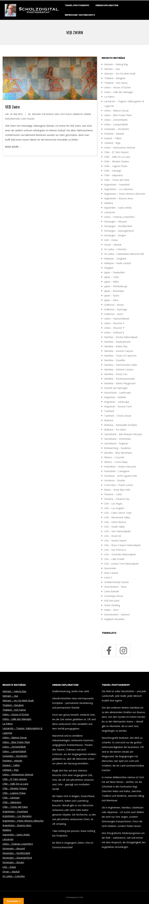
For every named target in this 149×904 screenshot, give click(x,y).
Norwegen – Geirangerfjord (119, 230)
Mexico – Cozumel (114, 457)
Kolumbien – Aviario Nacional (120, 466)
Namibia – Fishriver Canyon (118, 369)
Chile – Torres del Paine (117, 179)
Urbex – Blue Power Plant (118, 115)
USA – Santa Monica (115, 522)
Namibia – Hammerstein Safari (120, 364)
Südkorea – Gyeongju (115, 309)
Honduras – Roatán (114, 480)
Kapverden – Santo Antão (118, 207)
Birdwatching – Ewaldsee (117, 448)
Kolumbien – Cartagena (116, 471)
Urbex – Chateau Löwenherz (119, 216)
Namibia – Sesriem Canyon (118, 351)
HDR (57, 114)
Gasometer (110, 568)
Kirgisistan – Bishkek (115, 397)
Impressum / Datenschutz (80, 15)
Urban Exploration (106, 5)
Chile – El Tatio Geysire (116, 152)
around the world (43, 114)
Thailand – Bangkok (114, 78)
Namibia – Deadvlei (114, 360)
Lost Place (66, 114)
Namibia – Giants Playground (119, 383)
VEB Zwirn (12, 107)
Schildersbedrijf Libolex (116, 582)
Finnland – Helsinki (114, 133)
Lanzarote (109, 212)
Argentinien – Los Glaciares (118, 189)
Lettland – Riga (112, 142)
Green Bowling (112, 605)
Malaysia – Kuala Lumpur (117, 263)
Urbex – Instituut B (114, 332)
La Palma (109, 96)
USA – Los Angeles (114, 508)
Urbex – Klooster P (114, 327)
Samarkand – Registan (116, 443)
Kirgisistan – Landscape (116, 401)
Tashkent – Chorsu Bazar (117, 415)
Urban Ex (78, 114)
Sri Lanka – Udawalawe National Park (124, 253)
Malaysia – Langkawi (115, 258)
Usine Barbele (111, 591)
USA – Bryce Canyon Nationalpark (122, 545)
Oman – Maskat (112, 244)
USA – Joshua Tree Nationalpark (121, 563)
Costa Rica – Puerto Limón (118, 485)
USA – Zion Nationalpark (117, 531)
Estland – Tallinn (113, 138)
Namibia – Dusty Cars (116, 374)
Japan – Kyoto (111, 295)
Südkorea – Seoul (113, 314)
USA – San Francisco (115, 549)
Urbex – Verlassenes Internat (119, 147)
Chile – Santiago (112, 170)
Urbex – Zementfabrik (116, 119)
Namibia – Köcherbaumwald (119, 378)
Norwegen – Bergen (115, 235)
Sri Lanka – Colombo (115, 249)
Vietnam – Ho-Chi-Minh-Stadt (119, 73)
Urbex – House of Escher (117, 87)
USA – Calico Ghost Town (118, 512)
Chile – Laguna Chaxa (115, 166)
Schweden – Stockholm (116, 129)
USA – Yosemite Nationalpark (120, 554)
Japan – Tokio (111, 277)
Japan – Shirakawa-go (115, 286)
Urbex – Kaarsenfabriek (116, 318)
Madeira (108, 203)
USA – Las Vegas (113, 503)
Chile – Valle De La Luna (117, 156)
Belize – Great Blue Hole (117, 489)
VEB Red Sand (111, 600)
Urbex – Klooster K (114, 323)
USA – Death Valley (114, 526)
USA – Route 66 (112, 535)
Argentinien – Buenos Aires (118, 198)
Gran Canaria (111, 572)
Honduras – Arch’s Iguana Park (120, 475)
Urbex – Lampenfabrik (116, 124)
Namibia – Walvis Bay (115, 346)
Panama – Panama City (116, 498)
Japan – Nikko (111, 281)
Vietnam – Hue (112, 69)
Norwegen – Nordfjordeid (118, 226)
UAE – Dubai (111, 240)
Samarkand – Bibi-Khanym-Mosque (123, 434)
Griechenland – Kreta (115, 586)
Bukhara (108, 420)
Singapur (108, 267)
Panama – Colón (113, 494)
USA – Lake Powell (114, 559)
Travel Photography (77, 5)
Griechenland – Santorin (117, 614)
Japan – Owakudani (114, 272)
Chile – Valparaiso (113, 175)
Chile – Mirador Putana (116, 161)
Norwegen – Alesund (115, 221)
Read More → (13, 146)
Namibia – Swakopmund (117, 341)
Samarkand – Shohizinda (117, 438)
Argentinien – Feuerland (117, 184)
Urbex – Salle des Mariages (118, 92)
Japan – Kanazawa (114, 290)
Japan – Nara (111, 300)
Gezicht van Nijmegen (116, 388)
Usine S (108, 577)
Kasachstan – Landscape (117, 392)
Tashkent (109, 411)
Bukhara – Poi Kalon (115, 429)
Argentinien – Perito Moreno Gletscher (124, 193)
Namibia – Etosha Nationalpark (121, 337)
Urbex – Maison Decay (116, 110)
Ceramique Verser (113, 596)
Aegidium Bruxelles (114, 619)
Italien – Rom (111, 609)
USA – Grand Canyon (115, 540)
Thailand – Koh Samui (116, 82)
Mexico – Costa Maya (116, 461)
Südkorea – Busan (114, 304)
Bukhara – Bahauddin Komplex (120, 424)
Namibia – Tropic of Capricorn (120, 355)
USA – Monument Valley (117, 517)
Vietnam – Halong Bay (116, 64)
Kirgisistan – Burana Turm (118, 406)
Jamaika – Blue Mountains (118, 452)
